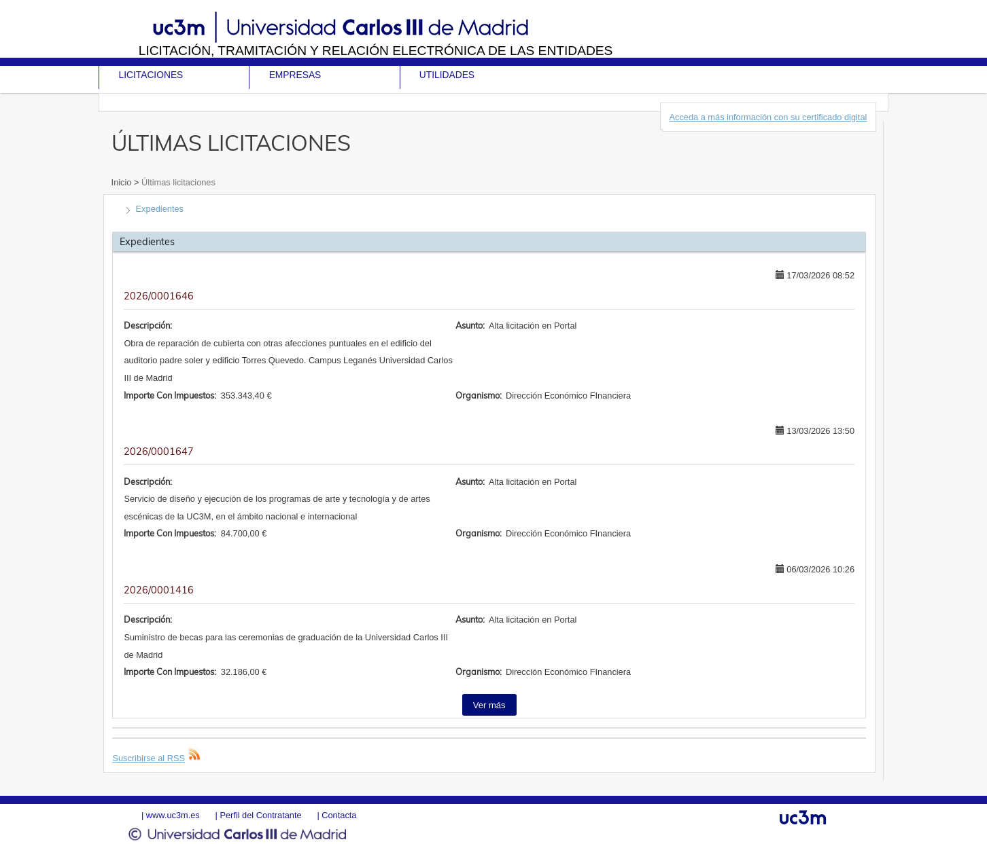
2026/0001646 (159, 296)
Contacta (339, 815)
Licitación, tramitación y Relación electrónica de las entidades (376, 50)
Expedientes (160, 209)
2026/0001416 (159, 590)
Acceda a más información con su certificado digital (768, 117)
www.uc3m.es (173, 815)
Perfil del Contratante (260, 815)
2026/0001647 (159, 451)
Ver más (489, 705)
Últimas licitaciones (177, 182)
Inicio (122, 182)
